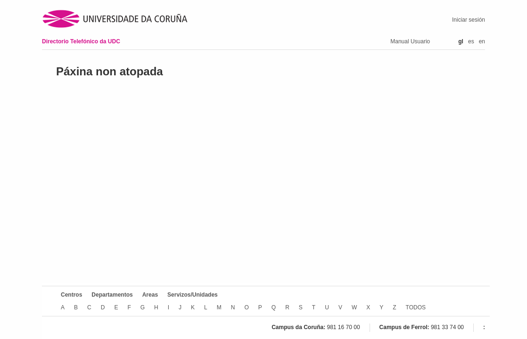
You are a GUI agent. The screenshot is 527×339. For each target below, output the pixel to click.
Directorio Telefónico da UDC (81, 41)
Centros (71, 294)
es (471, 41)
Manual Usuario (410, 41)
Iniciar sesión (468, 19)
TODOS (416, 307)
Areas (150, 294)
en (482, 41)
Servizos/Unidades (192, 294)
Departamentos (111, 294)
